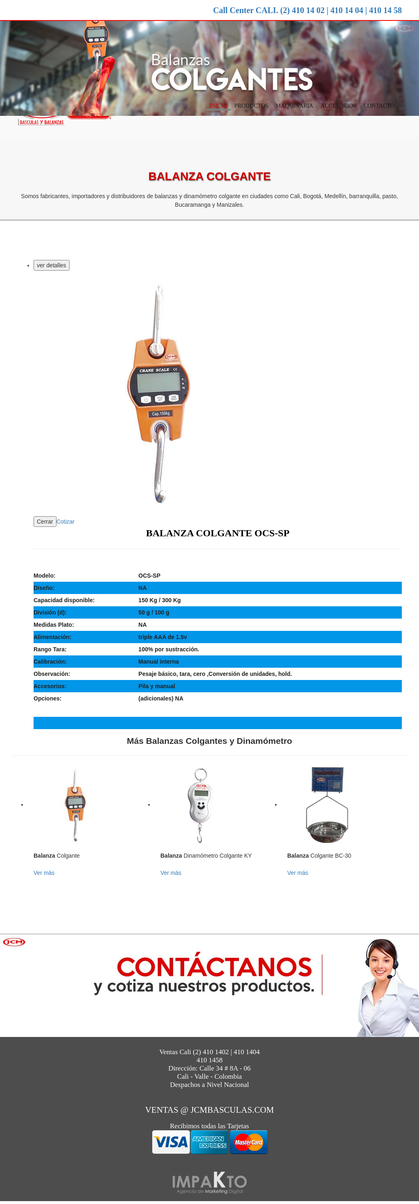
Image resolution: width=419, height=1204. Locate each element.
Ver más (44, 873)
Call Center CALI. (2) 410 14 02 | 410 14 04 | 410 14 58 (307, 10)
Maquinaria (294, 107)
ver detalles (51, 266)
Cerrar (45, 522)
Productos (251, 107)
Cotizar (65, 522)
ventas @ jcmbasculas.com (209, 1111)
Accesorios (338, 107)
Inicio (218, 107)
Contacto (379, 107)
